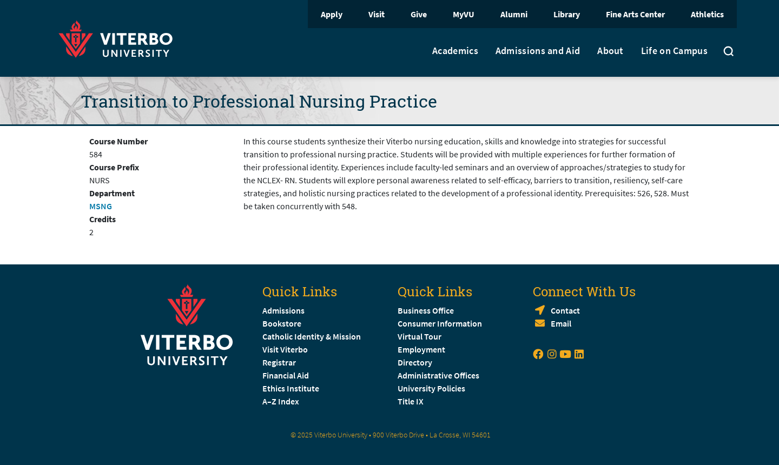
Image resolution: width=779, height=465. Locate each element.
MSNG (100, 206)
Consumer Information (440, 323)
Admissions (283, 310)
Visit (376, 14)
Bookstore (281, 323)
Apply (331, 14)
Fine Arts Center (635, 14)
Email (561, 323)
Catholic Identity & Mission (311, 336)
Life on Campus (674, 51)
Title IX (411, 401)
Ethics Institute (290, 388)
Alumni (513, 14)
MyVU (463, 14)
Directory (416, 362)
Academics (455, 51)
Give (419, 14)
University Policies (431, 388)
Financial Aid (285, 375)
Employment (421, 349)
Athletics (707, 14)
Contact (565, 310)
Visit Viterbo (285, 349)
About (610, 51)
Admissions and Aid (538, 51)
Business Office (426, 310)
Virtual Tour (419, 336)
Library (566, 14)
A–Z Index (280, 401)
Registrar (279, 362)
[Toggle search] (728, 52)
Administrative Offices (438, 375)
